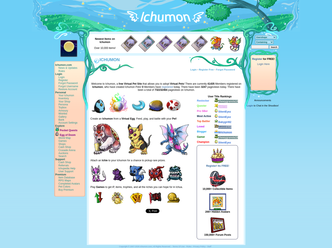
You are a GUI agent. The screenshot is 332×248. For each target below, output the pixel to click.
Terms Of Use (179, 246)
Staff (209, 246)
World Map (64, 137)
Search (62, 156)
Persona (63, 104)
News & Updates (67, 67)
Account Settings (67, 122)
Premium (60, 174)
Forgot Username (68, 86)
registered (167, 86)
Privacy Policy (199, 246)
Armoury (63, 110)
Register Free (206, 69)
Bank (61, 119)
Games (62, 140)
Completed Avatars (69, 183)
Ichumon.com (63, 64)
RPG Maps (64, 180)
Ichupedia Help (66, 168)
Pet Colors (64, 186)
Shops (62, 144)
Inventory (63, 98)
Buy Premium (66, 189)
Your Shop (64, 101)
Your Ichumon (66, 95)
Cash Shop (64, 147)
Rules (61, 71)
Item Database (66, 177)
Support (60, 159)
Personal (60, 92)
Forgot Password (68, 83)
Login (58, 74)
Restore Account (67, 89)
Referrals (63, 165)
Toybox (62, 107)
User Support (65, 171)
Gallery (62, 116)
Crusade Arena (66, 150)
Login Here (263, 64)
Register (63, 80)
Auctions (63, 153)
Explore (60, 125)
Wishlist (62, 113)
